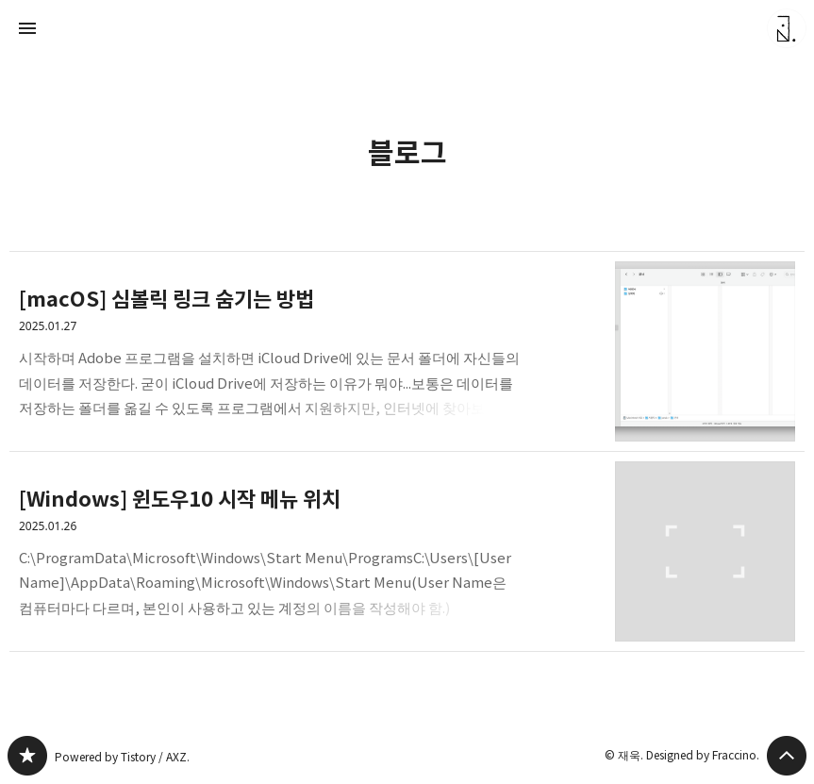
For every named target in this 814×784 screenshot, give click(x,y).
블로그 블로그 (27, 755)
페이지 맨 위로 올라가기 (786, 755)
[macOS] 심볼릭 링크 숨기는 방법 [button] (407, 351)
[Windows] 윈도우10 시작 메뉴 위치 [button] (407, 552)
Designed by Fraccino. (704, 754)
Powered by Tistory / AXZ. (119, 756)
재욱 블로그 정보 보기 (786, 28)
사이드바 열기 (27, 28)
